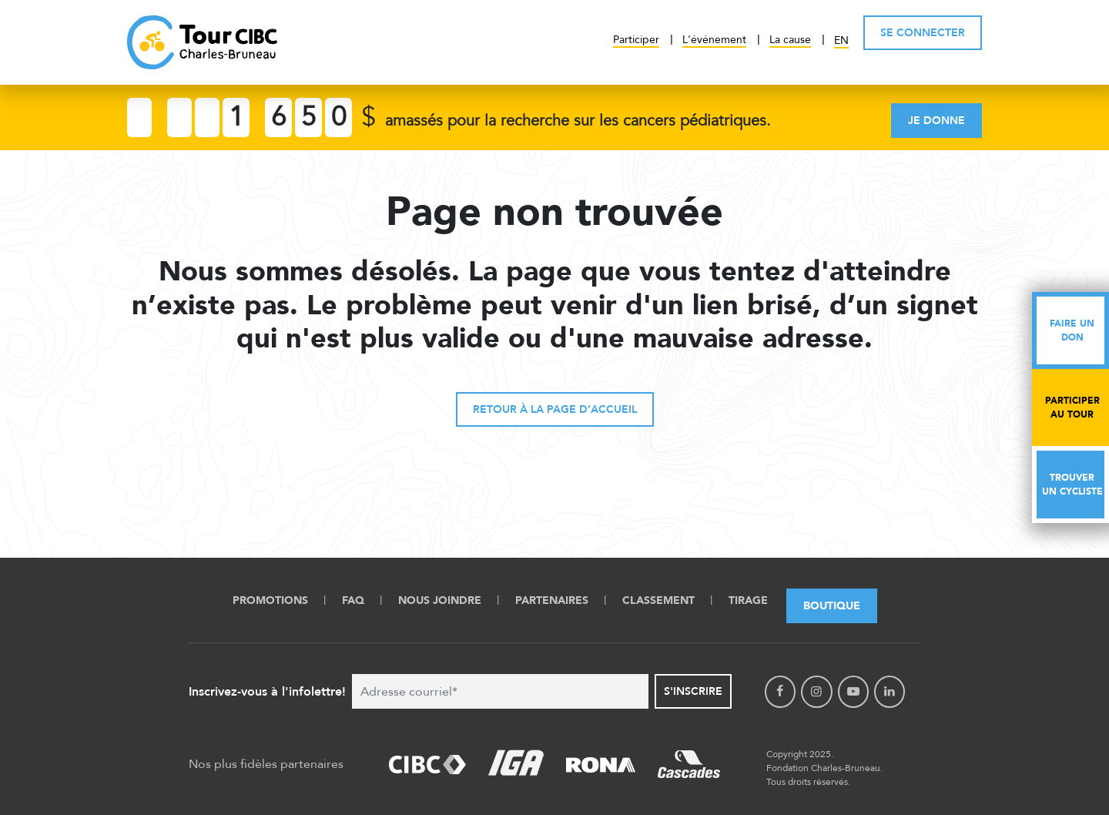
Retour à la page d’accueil (555, 409)
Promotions (270, 600)
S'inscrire (693, 691)
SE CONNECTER (922, 32)
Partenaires (551, 600)
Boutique (831, 606)
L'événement (714, 39)
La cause (790, 39)
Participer (636, 39)
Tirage (748, 600)
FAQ (353, 600)
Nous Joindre (439, 600)
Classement (658, 600)
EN (841, 40)
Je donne (936, 120)
